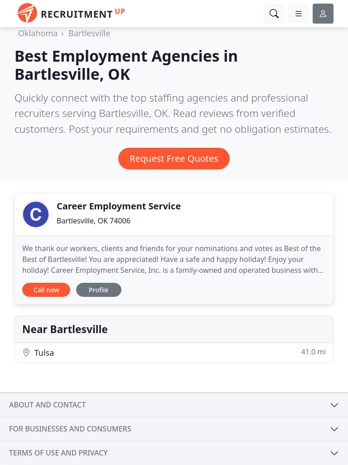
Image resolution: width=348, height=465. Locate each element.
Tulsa (174, 352)
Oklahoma (38, 33)
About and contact (47, 405)
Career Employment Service (119, 206)
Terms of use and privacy (58, 453)
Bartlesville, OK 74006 (93, 221)
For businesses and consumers (70, 429)
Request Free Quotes (174, 158)
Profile (98, 290)
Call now (46, 290)
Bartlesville (89, 33)
